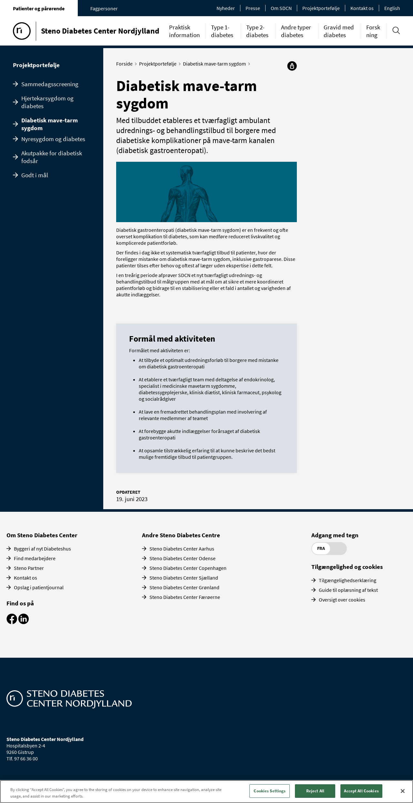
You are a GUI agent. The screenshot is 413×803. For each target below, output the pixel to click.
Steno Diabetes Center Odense (182, 558)
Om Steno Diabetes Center (41, 535)
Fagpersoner (104, 8)
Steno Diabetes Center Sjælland (183, 577)
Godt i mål (34, 175)
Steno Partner (29, 568)
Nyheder (226, 8)
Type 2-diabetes (257, 31)
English (392, 8)
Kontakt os (362, 8)
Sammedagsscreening (49, 84)
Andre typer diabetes (296, 31)
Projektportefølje (321, 8)
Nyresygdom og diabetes (53, 139)
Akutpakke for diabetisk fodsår (51, 157)
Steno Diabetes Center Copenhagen (188, 568)
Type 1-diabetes (222, 31)
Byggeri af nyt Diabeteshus (42, 548)
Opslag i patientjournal (39, 587)
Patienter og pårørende (39, 8)
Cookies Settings (270, 791)
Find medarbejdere (34, 558)
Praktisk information (184, 31)
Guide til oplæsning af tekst (348, 590)
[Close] (403, 791)
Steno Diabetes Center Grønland (184, 587)
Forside (126, 63)
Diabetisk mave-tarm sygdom (49, 124)
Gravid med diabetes (339, 31)
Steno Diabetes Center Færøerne (184, 597)
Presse (253, 8)
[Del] (292, 66)
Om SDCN (281, 8)
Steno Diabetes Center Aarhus (181, 548)
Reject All (315, 791)
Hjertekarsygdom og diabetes (47, 102)
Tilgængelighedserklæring (347, 580)
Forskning (373, 31)
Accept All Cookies (361, 791)
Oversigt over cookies (342, 599)
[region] (206, 791)
